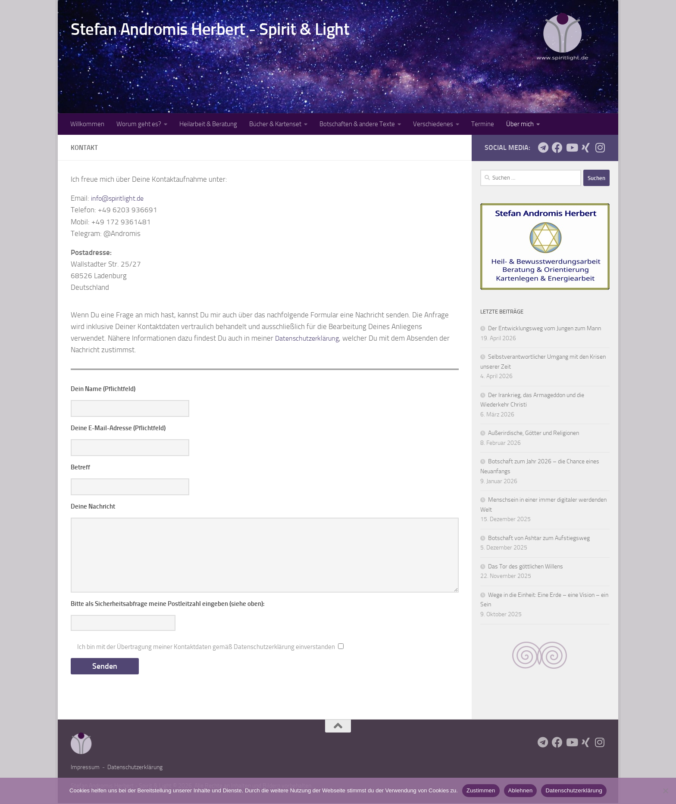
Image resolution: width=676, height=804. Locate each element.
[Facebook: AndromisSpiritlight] (557, 147)
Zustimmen (480, 790)
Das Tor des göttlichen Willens (525, 566)
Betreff (80, 467)
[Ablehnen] (665, 790)
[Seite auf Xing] (585, 147)
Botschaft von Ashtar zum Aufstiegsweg (539, 538)
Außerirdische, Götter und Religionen (533, 433)
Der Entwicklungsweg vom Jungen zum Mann (544, 328)
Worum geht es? (138, 124)
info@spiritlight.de (120, 198)
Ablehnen (520, 790)
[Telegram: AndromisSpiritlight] (543, 147)
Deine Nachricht (93, 506)
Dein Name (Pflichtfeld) (103, 389)
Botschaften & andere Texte (357, 124)
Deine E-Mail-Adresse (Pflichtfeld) (118, 428)
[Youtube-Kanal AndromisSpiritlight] (571, 147)
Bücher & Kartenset (275, 124)
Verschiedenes (433, 124)
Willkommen (87, 124)
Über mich (520, 124)
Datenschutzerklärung (309, 338)
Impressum (85, 768)
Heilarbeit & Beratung (208, 124)
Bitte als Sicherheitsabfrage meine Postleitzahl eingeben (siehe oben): (168, 604)
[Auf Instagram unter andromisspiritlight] (600, 147)
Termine (482, 124)
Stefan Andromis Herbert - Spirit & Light (210, 29)
